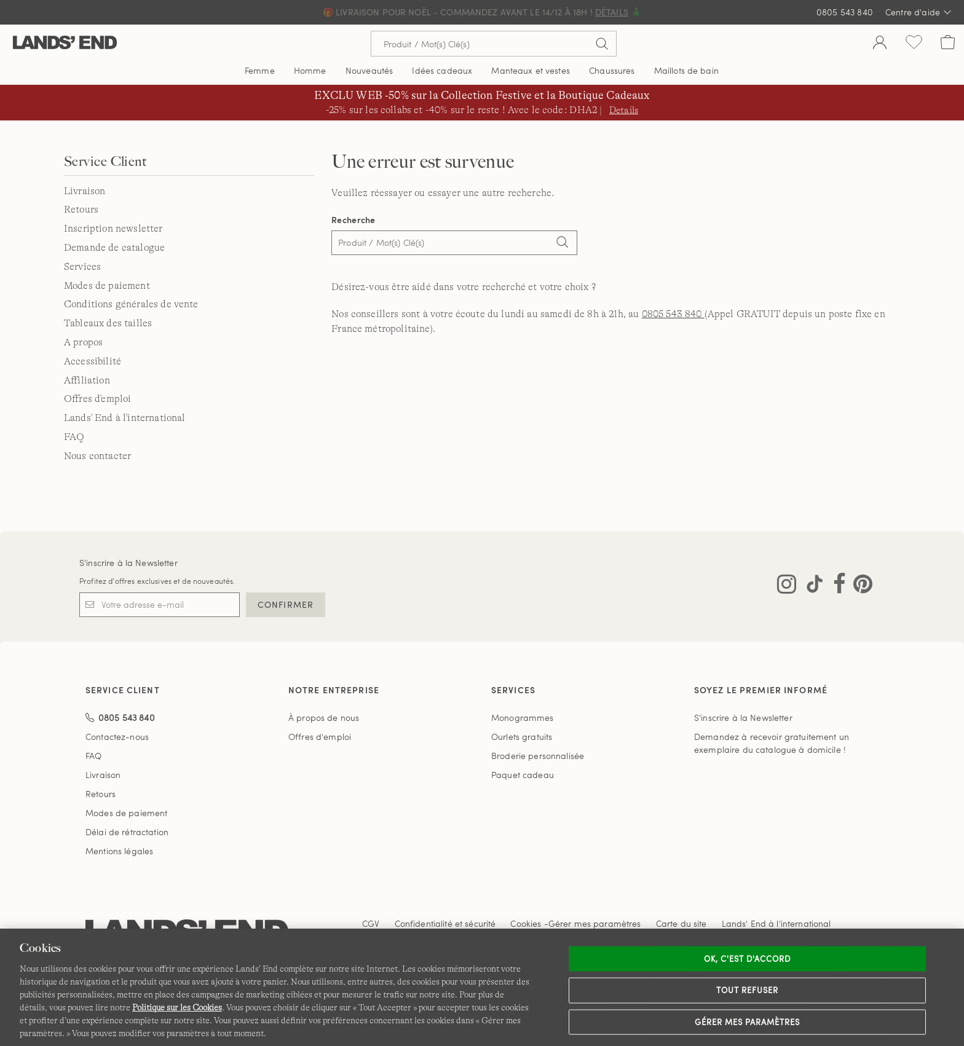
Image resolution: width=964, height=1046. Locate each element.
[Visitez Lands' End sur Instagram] (786, 586)
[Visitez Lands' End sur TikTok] (811, 586)
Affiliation (87, 380)
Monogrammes (522, 717)
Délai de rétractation (126, 832)
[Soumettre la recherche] (602, 44)
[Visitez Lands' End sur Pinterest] (859, 586)
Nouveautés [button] (369, 70)
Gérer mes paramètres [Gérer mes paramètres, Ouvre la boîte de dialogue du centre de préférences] (747, 1021)
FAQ (74, 436)
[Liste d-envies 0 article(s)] (914, 44)
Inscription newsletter (113, 228)
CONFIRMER (286, 604)
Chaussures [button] (611, 70)
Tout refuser (747, 990)
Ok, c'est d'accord (747, 958)
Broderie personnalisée (537, 755)
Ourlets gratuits (521, 736)
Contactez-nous (117, 736)
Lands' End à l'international (124, 417)
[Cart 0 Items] (947, 44)
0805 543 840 (844, 12)
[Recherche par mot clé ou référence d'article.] (494, 44)
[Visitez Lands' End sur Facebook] (836, 586)
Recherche (353, 220)
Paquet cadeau (522, 775)
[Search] (562, 244)
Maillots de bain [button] (686, 70)
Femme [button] (260, 70)
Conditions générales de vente (131, 304)
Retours (81, 209)
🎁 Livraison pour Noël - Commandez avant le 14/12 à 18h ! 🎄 (482, 12)
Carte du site (681, 923)
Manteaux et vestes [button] (530, 70)
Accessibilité (92, 361)
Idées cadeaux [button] (442, 70)
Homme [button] (310, 70)
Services (82, 266)
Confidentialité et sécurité (445, 923)
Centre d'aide (918, 12)
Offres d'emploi (97, 398)
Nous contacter (97, 456)
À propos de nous (323, 717)
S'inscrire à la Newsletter (128, 562)
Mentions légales (119, 851)
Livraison (84, 191)
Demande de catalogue (114, 247)
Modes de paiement (107, 285)
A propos (83, 342)
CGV (370, 923)
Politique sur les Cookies (177, 1007)
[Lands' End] (64, 43)
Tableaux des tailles (108, 323)
